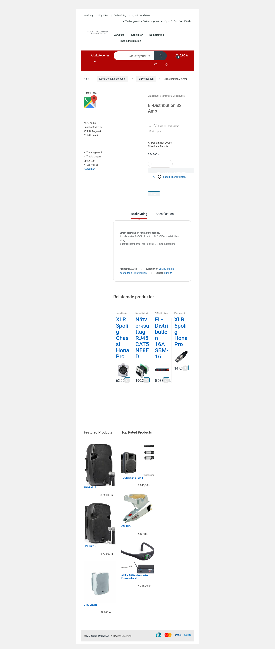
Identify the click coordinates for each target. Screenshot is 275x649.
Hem (86, 78)
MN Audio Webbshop (97, 636)
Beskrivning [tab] (139, 214)
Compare (156, 131)
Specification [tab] (165, 214)
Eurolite (168, 273)
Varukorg (88, 15)
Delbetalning (120, 15)
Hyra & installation (141, 15)
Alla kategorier (100, 55)
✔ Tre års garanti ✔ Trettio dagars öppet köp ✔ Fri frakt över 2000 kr (157, 21)
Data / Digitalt (141, 313)
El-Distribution (146, 78)
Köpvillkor (103, 15)
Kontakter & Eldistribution (112, 78)
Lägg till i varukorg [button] (127, 379)
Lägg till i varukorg (174, 172)
